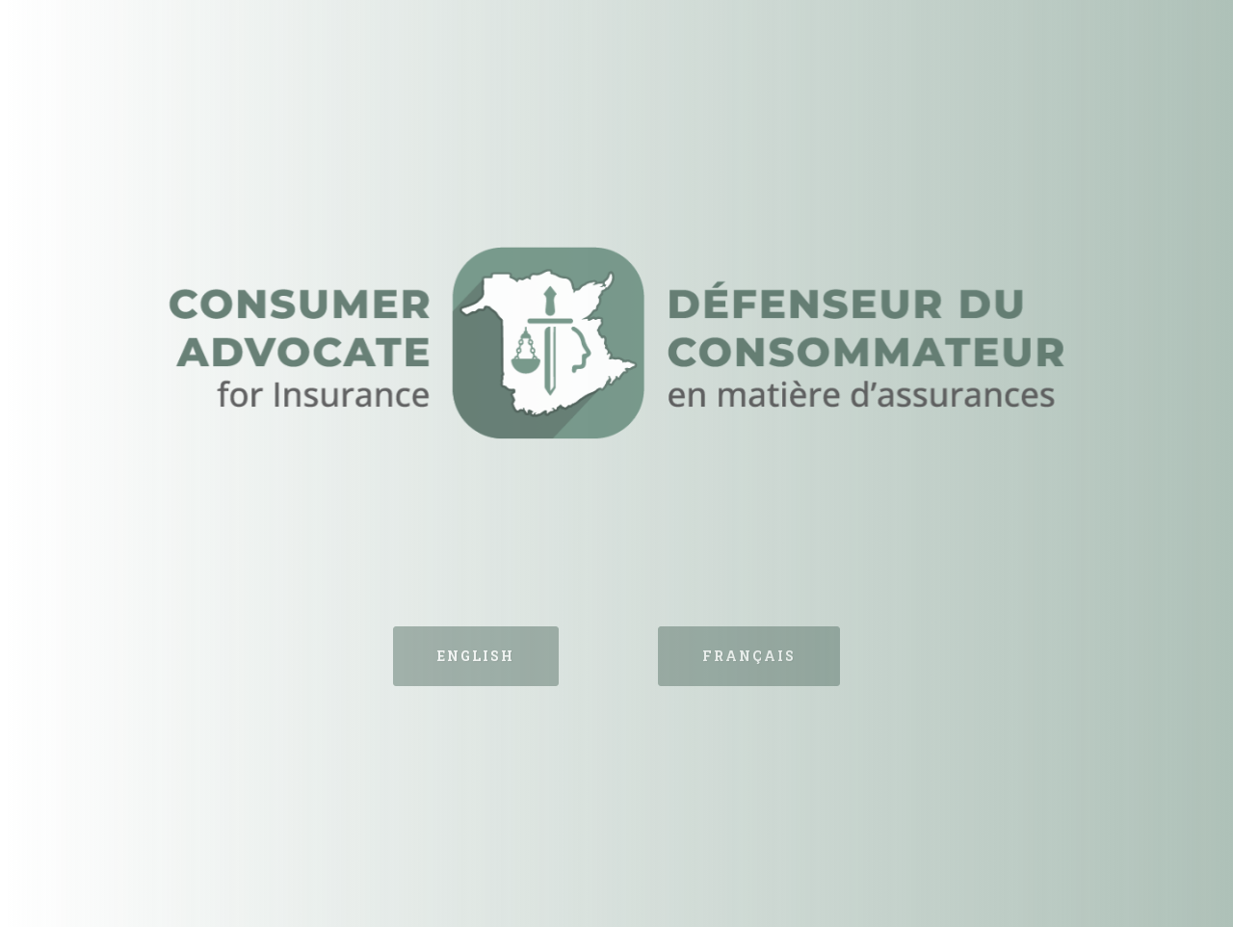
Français (749, 656)
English (475, 656)
